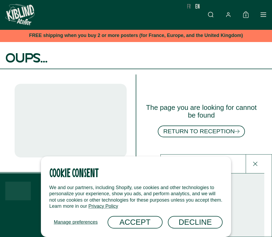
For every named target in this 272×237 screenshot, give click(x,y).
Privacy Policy (103, 206)
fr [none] (207, 6)
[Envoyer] (260, 203)
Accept (135, 222)
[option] (206, 6)
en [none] (215, 6)
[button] (228, 14)
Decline (195, 222)
